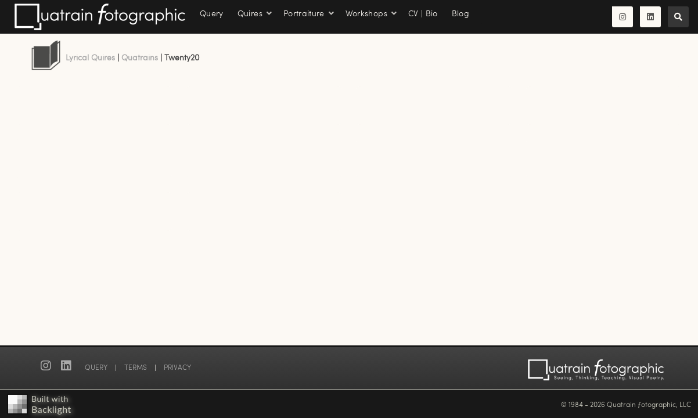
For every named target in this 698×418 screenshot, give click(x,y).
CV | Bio (423, 13)
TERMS (135, 367)
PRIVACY (177, 367)
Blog (460, 13)
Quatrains (139, 57)
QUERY (96, 367)
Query (212, 13)
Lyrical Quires (90, 57)
